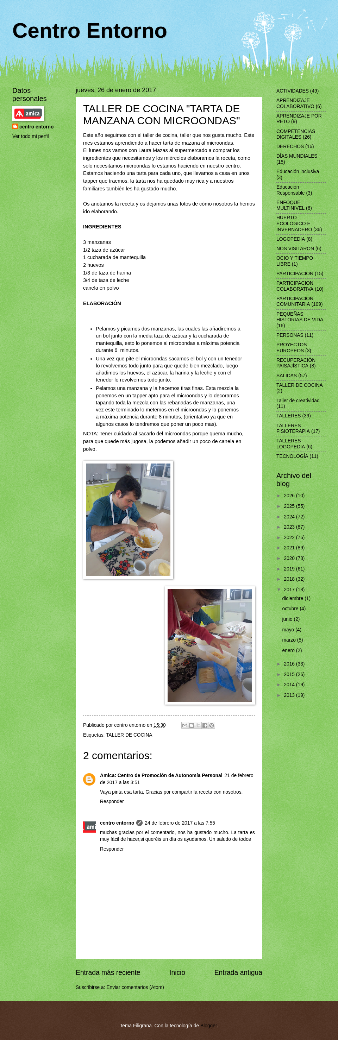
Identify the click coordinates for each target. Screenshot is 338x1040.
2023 (290, 527)
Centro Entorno (89, 30)
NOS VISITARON (295, 248)
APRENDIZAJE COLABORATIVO (295, 103)
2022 (290, 537)
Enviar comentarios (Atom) (135, 987)
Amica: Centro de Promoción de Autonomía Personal (161, 775)
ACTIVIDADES (292, 91)
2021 (290, 547)
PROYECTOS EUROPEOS (291, 347)
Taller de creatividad (298, 400)
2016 (290, 664)
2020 (290, 558)
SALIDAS (286, 375)
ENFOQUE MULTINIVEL (290, 205)
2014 (290, 684)
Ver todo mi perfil (30, 136)
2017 (290, 589)
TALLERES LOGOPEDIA (290, 443)
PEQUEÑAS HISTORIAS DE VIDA (299, 317)
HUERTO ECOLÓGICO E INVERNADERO (294, 223)
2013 (290, 695)
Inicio (177, 972)
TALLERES (288, 415)
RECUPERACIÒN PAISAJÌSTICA (295, 363)
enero (289, 650)
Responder (112, 801)
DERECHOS (290, 146)
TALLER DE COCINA (129, 735)
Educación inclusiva (297, 171)
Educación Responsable (290, 190)
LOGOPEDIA (290, 239)
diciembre (293, 598)
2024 (290, 516)
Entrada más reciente (108, 972)
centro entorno (117, 823)
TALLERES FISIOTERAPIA (293, 428)
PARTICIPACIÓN (294, 273)
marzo (289, 640)
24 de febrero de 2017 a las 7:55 (180, 823)
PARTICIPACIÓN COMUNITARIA (294, 301)
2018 (290, 579)
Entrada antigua (238, 972)
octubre (291, 608)
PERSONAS (289, 335)
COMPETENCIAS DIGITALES (295, 134)
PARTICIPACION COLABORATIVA (294, 286)
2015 (290, 674)
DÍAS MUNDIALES (297, 156)
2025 (290, 506)
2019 (290, 569)
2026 (290, 495)
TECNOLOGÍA (292, 456)
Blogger (208, 1025)
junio (288, 619)
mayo (289, 629)
